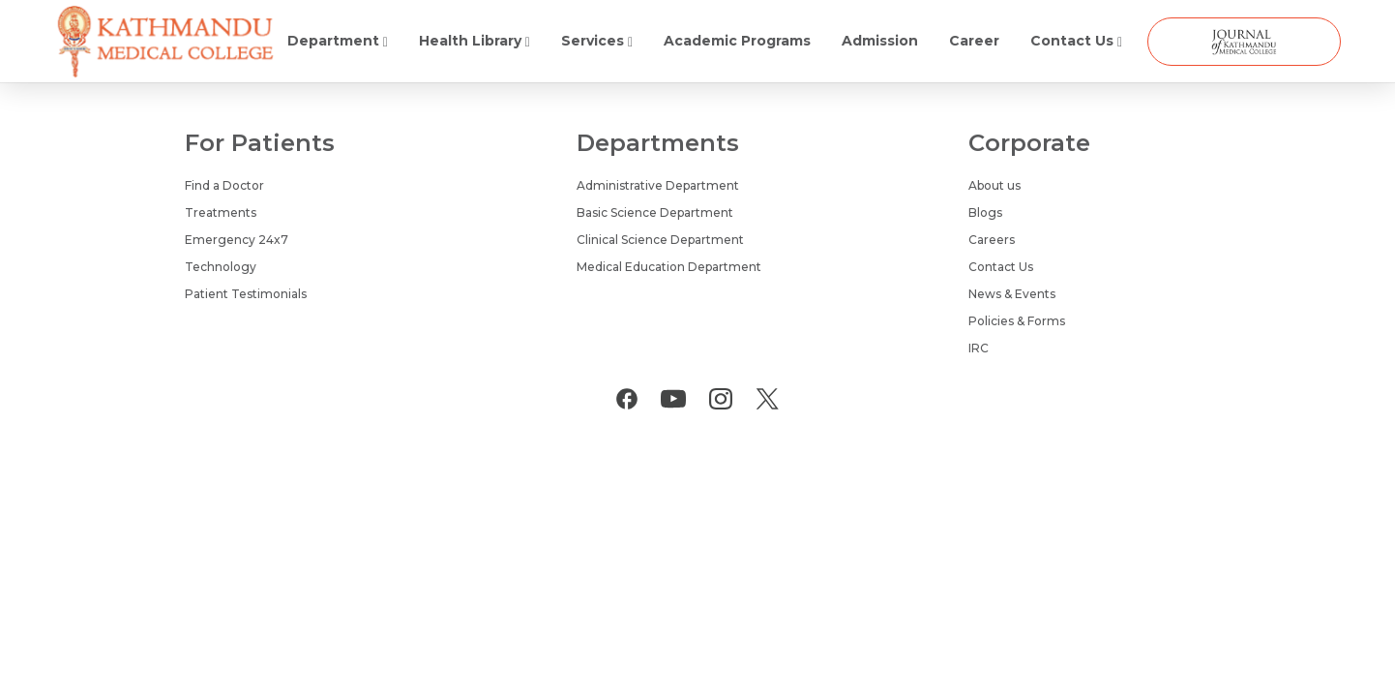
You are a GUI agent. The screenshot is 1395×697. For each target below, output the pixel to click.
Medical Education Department (669, 266)
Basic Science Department (655, 212)
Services (597, 40)
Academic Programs (737, 40)
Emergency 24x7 (236, 239)
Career (974, 40)
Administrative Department (658, 185)
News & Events (1011, 294)
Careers (991, 239)
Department (337, 40)
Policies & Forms (1016, 321)
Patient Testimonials (246, 294)
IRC (978, 348)
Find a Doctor (224, 185)
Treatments (220, 212)
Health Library (474, 40)
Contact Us (1076, 40)
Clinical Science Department (660, 239)
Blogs (985, 212)
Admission (880, 40)
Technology (220, 266)
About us (994, 185)
